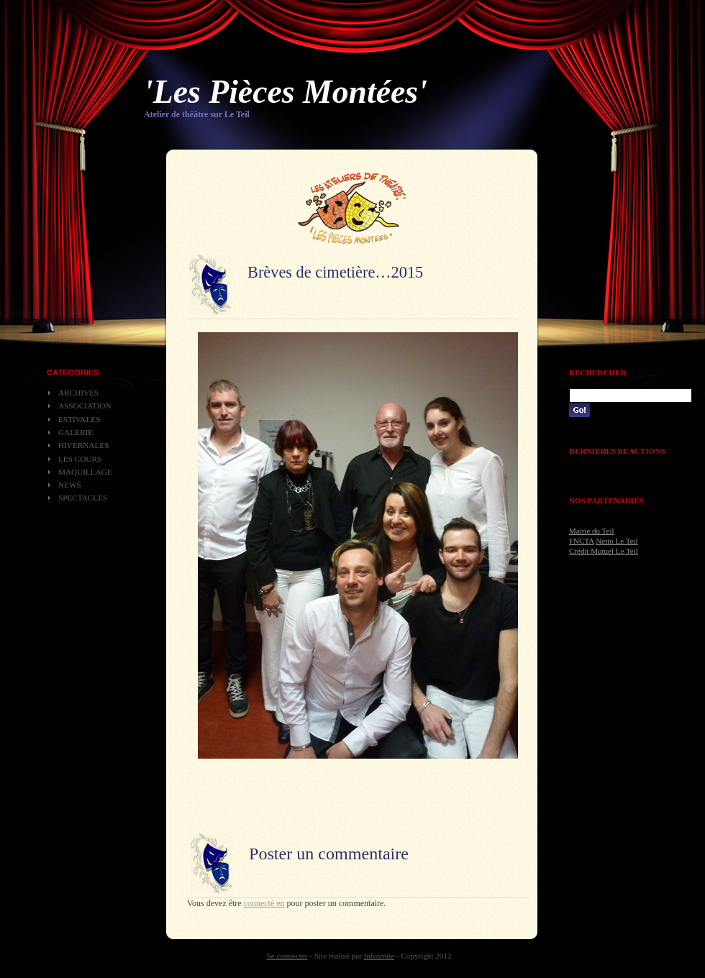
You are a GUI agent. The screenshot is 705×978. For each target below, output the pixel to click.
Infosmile (379, 955)
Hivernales (83, 445)
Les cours (79, 458)
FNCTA (581, 540)
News (69, 484)
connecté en (264, 903)
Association (85, 405)
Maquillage (85, 471)
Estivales (79, 419)
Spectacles (82, 497)
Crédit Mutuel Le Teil (603, 551)
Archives (78, 392)
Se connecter (287, 955)
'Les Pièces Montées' (285, 91)
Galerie (75, 432)
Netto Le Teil (616, 540)
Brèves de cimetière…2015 (335, 272)
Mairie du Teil (591, 530)
